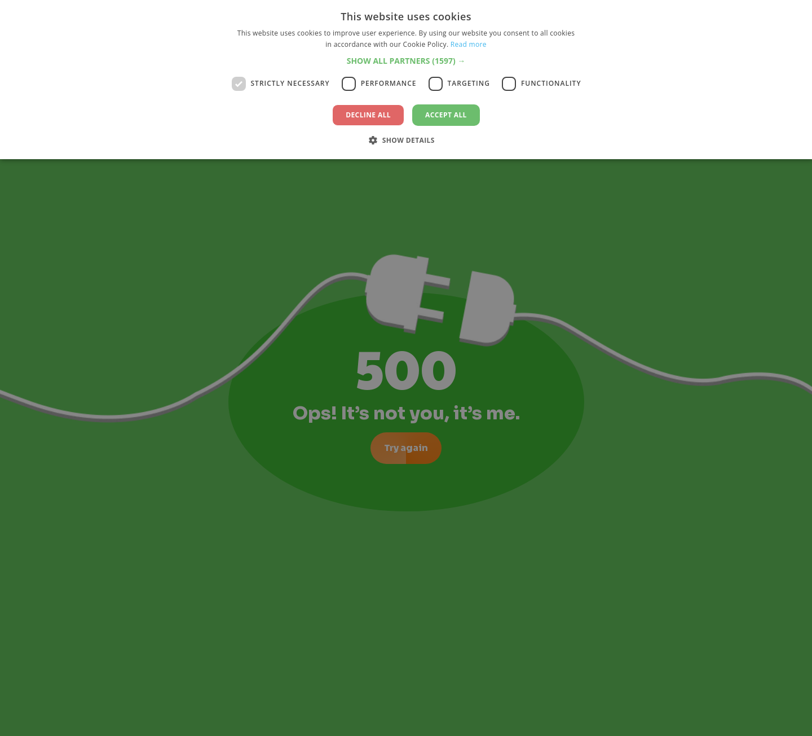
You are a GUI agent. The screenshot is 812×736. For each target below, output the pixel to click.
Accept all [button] (446, 115)
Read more (469, 44)
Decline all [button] (368, 115)
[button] (406, 61)
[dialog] (406, 368)
